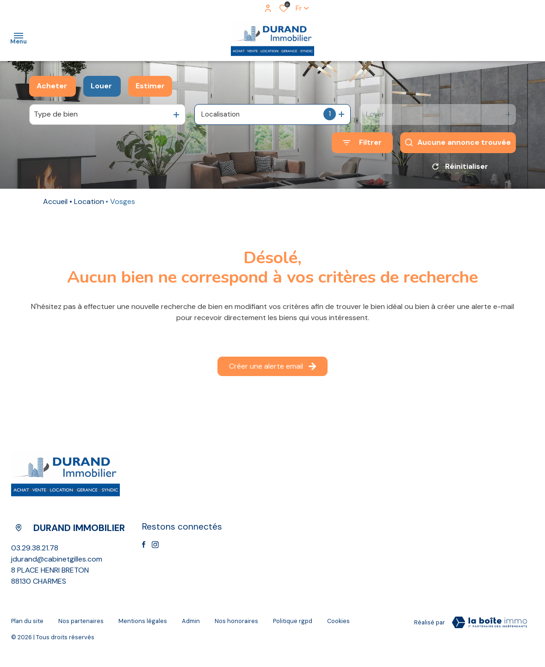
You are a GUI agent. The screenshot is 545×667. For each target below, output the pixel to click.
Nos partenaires (81, 624)
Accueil (55, 205)
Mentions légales (142, 624)
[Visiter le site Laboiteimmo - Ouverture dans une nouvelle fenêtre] (489, 626)
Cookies (338, 624)
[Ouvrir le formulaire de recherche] (362, 142)
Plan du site (27, 624)
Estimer (150, 86)
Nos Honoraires (236, 624)
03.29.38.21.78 (34, 551)
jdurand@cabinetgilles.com (56, 562)
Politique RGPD (292, 624)
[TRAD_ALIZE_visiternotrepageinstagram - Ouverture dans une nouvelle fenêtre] (155, 547)
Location (89, 205)
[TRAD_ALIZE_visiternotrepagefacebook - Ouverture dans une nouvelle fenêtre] (143, 547)
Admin (191, 624)
